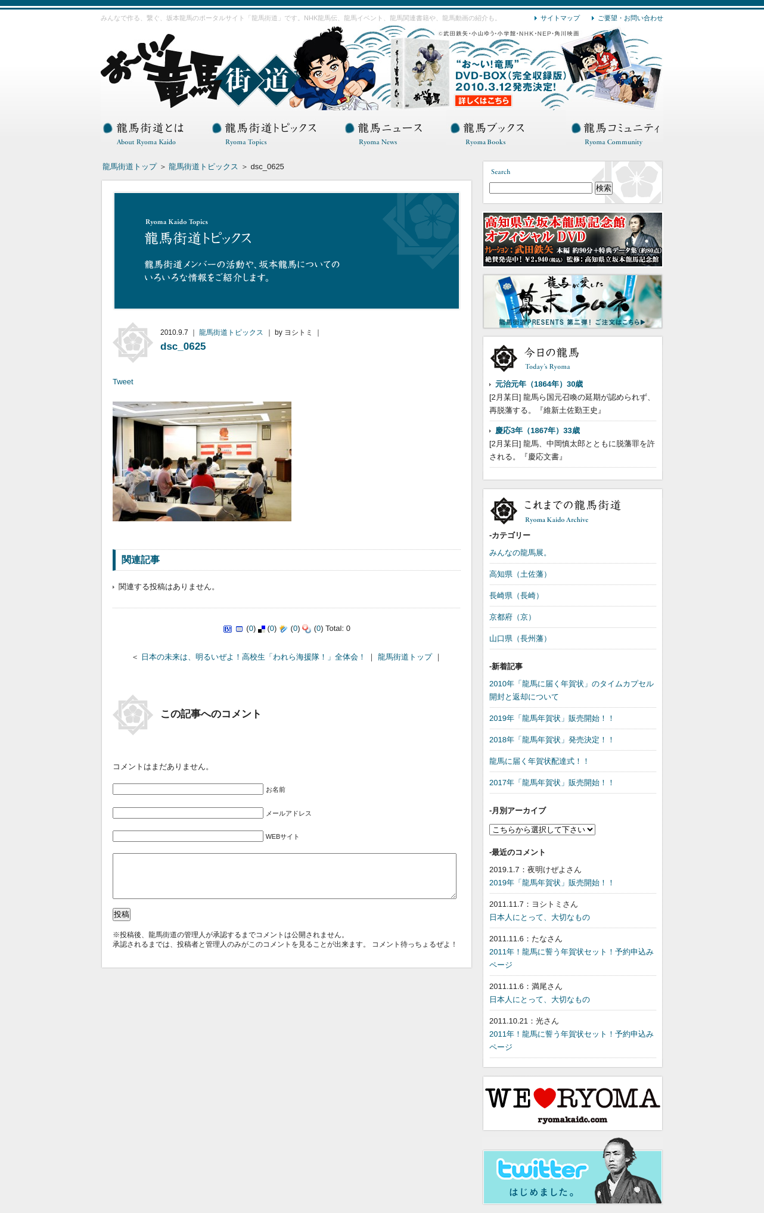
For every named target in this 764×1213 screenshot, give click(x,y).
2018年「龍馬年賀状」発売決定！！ (552, 739)
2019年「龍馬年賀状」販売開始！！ (552, 718)
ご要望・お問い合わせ (630, 17)
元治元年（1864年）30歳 (539, 384)
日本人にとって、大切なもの (539, 917)
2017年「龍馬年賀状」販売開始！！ (552, 782)
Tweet (123, 381)
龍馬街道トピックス (203, 166)
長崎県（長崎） (516, 595)
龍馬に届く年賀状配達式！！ (539, 761)
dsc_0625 (183, 346)
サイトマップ (560, 17)
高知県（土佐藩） (520, 574)
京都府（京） (512, 616)
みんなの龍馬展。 (520, 552)
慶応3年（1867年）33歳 (537, 430)
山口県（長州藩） (520, 638)
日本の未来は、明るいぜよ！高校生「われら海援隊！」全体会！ (253, 656)
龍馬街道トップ (130, 166)
